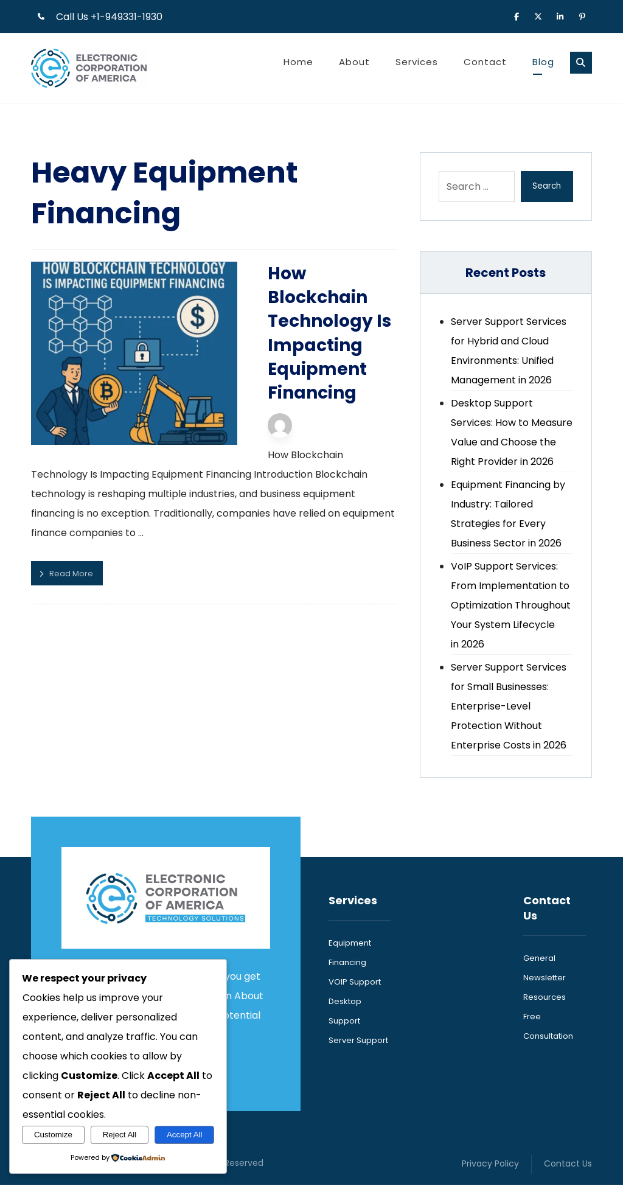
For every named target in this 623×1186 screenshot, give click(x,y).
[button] (516, 16)
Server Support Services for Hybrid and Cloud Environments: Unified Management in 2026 (508, 351)
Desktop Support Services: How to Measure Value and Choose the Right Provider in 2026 (512, 433)
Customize (53, 1134)
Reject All (120, 1134)
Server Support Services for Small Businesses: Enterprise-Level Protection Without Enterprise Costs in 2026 (508, 707)
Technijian (301, 397)
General (539, 958)
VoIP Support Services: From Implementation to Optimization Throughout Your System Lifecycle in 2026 (511, 606)
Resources (544, 997)
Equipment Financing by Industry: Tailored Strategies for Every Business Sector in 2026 (508, 514)
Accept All (185, 1134)
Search (546, 187)
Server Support (358, 1041)
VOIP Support (355, 982)
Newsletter (544, 978)
